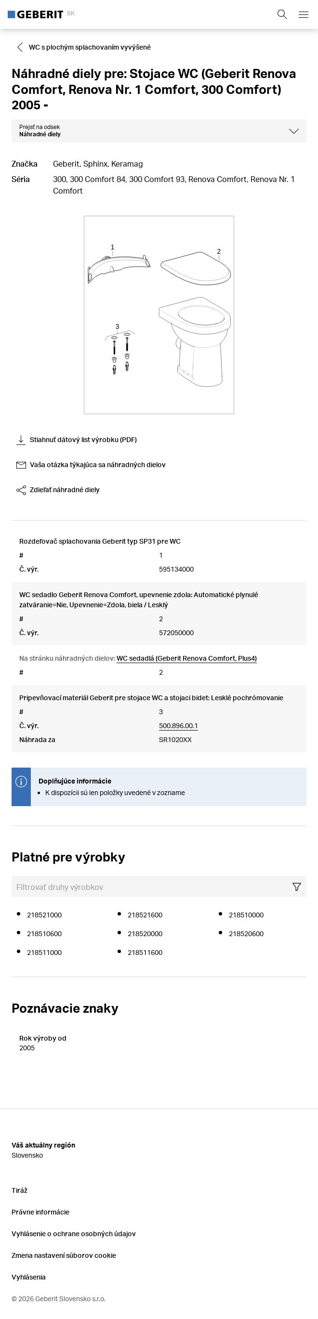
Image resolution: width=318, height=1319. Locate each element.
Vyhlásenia (29, 1277)
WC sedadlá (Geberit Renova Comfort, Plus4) (187, 658)
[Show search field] (282, 14)
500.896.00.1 (178, 725)
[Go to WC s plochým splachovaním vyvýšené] (85, 47)
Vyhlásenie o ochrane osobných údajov (74, 1233)
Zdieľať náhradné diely (58, 490)
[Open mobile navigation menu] (303, 14)
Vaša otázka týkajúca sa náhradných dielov (91, 465)
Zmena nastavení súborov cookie (64, 1255)
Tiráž (19, 1190)
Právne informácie (40, 1212)
